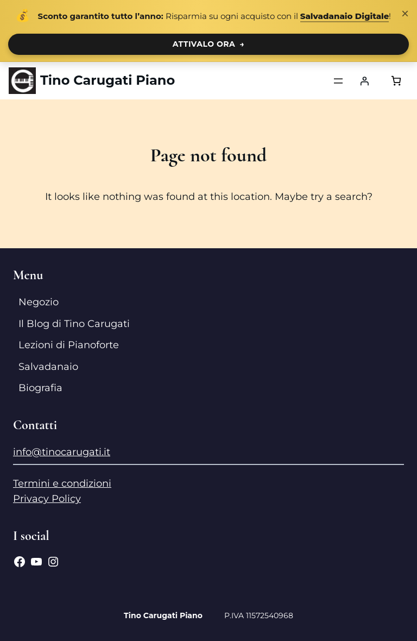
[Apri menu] (338, 80)
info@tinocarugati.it (61, 452)
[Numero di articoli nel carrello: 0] (396, 80)
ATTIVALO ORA (209, 44)
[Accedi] (364, 81)
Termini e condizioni (62, 483)
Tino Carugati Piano (107, 80)
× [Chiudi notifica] (405, 13)
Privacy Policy (47, 499)
